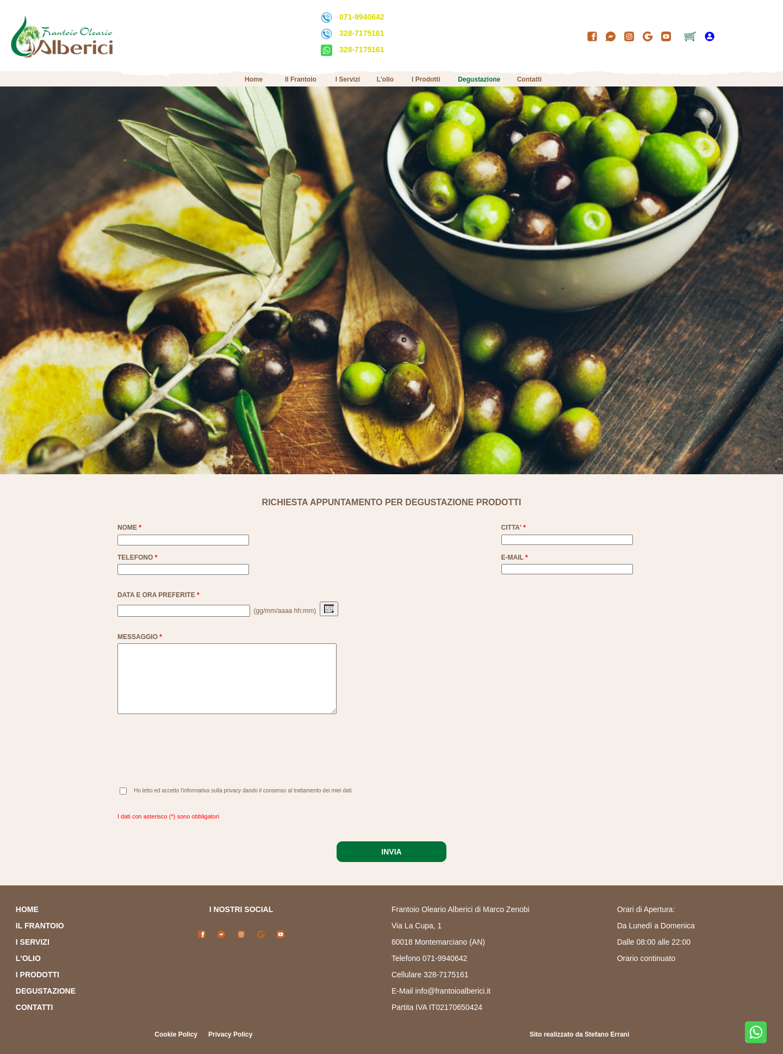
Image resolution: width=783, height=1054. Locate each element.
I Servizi (347, 79)
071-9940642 (361, 17)
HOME (27, 909)
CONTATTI (34, 1007)
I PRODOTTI (37, 974)
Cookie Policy (175, 1034)
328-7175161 (361, 33)
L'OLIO (28, 958)
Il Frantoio (300, 79)
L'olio (385, 79)
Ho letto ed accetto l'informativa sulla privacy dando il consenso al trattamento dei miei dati (242, 790)
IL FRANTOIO (40, 925)
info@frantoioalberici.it (453, 991)
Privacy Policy (230, 1034)
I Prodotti (426, 79)
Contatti (529, 79)
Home (254, 79)
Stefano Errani (607, 1034)
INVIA (391, 851)
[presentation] (200, 754)
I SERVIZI (32, 942)
